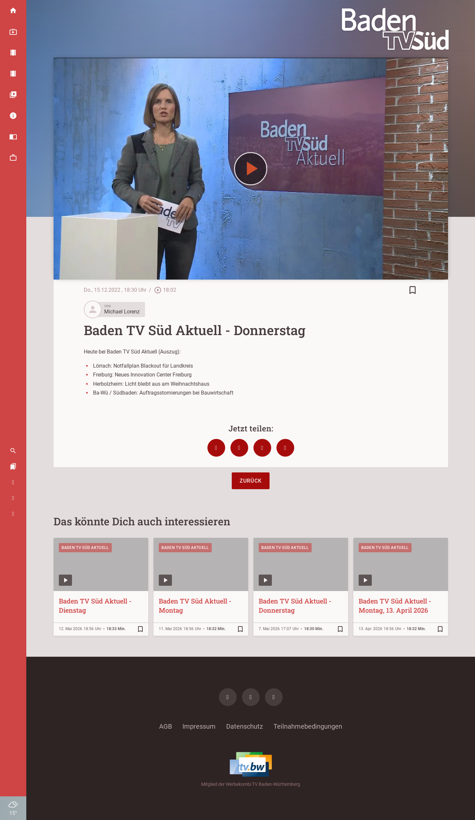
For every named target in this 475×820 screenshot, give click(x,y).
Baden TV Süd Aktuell (85, 547)
